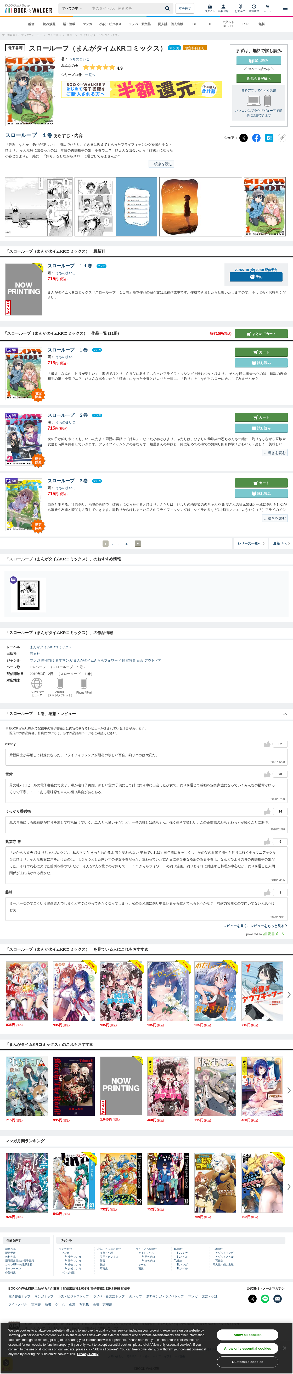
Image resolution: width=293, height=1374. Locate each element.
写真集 (104, 1268)
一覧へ (90, 75)
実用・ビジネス (109, 1256)
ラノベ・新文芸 (140, 24)
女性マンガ (74, 1268)
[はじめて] (240, 8)
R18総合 (218, 1248)
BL (195, 24)
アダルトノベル (224, 1256)
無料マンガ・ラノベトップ (165, 1296)
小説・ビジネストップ (73, 1296)
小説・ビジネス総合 (109, 1248)
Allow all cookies (248, 1339)
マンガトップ (44, 1296)
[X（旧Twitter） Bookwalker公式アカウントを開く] (252, 1299)
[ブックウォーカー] (28, 8)
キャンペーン (13, 1268)
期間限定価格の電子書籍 (19, 1260)
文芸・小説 (106, 1252)
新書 (102, 1260)
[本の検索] (74, 8)
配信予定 (10, 1252)
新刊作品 (10, 1248)
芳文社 (35, 654)
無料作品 (10, 1256)
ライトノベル (146, 1252)
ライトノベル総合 (146, 1248)
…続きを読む (161, 164)
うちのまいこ (79, 59)
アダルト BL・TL (228, 24)
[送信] (168, 8)
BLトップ (135, 1296)
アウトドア (152, 660)
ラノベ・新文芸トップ (109, 1296)
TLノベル (182, 1268)
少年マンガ (74, 1256)
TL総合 (178, 1260)
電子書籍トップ (19, 1296)
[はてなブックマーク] (269, 138)
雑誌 (102, 1264)
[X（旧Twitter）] (243, 138)
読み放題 (49, 24)
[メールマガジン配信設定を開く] (277, 1299)
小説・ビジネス (110, 24)
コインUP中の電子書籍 (18, 1264)
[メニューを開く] (285, 8)
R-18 (246, 24)
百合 (140, 660)
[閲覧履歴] (254, 8)
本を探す (185, 8)
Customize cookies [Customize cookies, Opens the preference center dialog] (247, 1366)
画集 (141, 1268)
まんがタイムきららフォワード (97, 660)
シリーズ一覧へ (251, 543)
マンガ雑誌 (68, 1272)
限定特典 (129, 660)
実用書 (36, 1304)
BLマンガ (182, 1252)
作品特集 (10, 1272)
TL (210, 24)
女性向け (150, 1260)
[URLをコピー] (282, 138)
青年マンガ (63, 660)
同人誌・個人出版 (170, 24)
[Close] (284, 1352)
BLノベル (182, 1256)
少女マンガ (74, 1264)
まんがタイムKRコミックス (51, 647)
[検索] (168, 8)
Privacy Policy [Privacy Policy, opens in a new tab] (87, 1358)
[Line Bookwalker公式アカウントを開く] (265, 1299)
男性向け (48, 660)
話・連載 (69, 24)
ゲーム (142, 1264)
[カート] (267, 8)
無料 (261, 24)
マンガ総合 (65, 1248)
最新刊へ (282, 543)
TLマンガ (182, 1264)
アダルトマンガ (224, 1252)
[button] (14, 206)
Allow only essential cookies (247, 1353)
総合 (31, 24)
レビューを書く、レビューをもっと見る (255, 926)
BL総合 (178, 1248)
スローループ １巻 (28, 135)
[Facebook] (256, 138)
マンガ (87, 24)
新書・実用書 (102, 1304)
